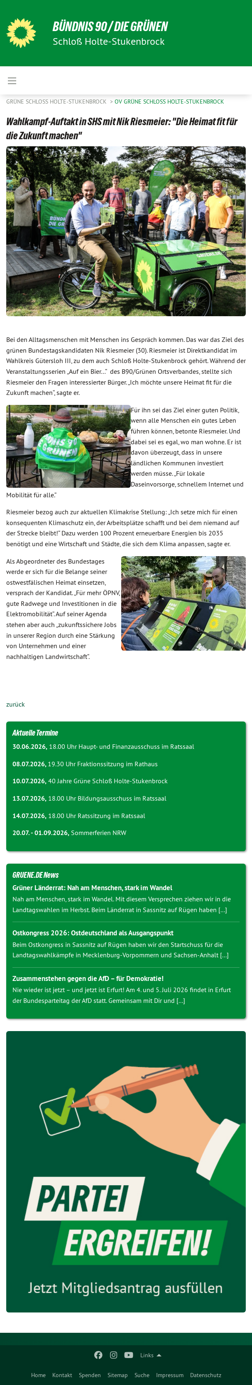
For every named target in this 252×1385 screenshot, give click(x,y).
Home (38, 1375)
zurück (15, 704)
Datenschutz (205, 1375)
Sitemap (118, 1375)
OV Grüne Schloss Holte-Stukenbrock (169, 101)
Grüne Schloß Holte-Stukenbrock (57, 101)
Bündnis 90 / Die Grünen (110, 26)
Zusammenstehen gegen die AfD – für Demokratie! (88, 978)
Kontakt (62, 1375)
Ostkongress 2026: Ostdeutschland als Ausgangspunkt (93, 932)
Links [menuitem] (147, 1355)
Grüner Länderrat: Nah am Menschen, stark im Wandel (92, 887)
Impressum (169, 1375)
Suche (142, 1375)
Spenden (90, 1375)
